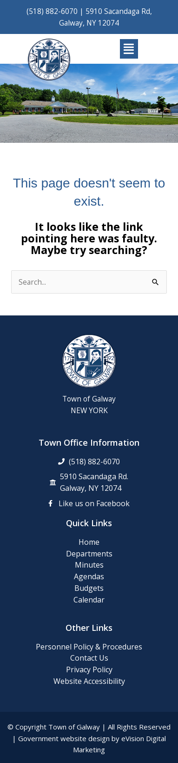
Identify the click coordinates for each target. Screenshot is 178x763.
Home (89, 542)
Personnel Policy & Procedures (89, 647)
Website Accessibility (89, 681)
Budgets (89, 588)
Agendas (89, 576)
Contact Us (89, 658)
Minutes (89, 565)
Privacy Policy (89, 669)
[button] (129, 49)
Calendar (89, 600)
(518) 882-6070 (52, 11)
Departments (89, 554)
